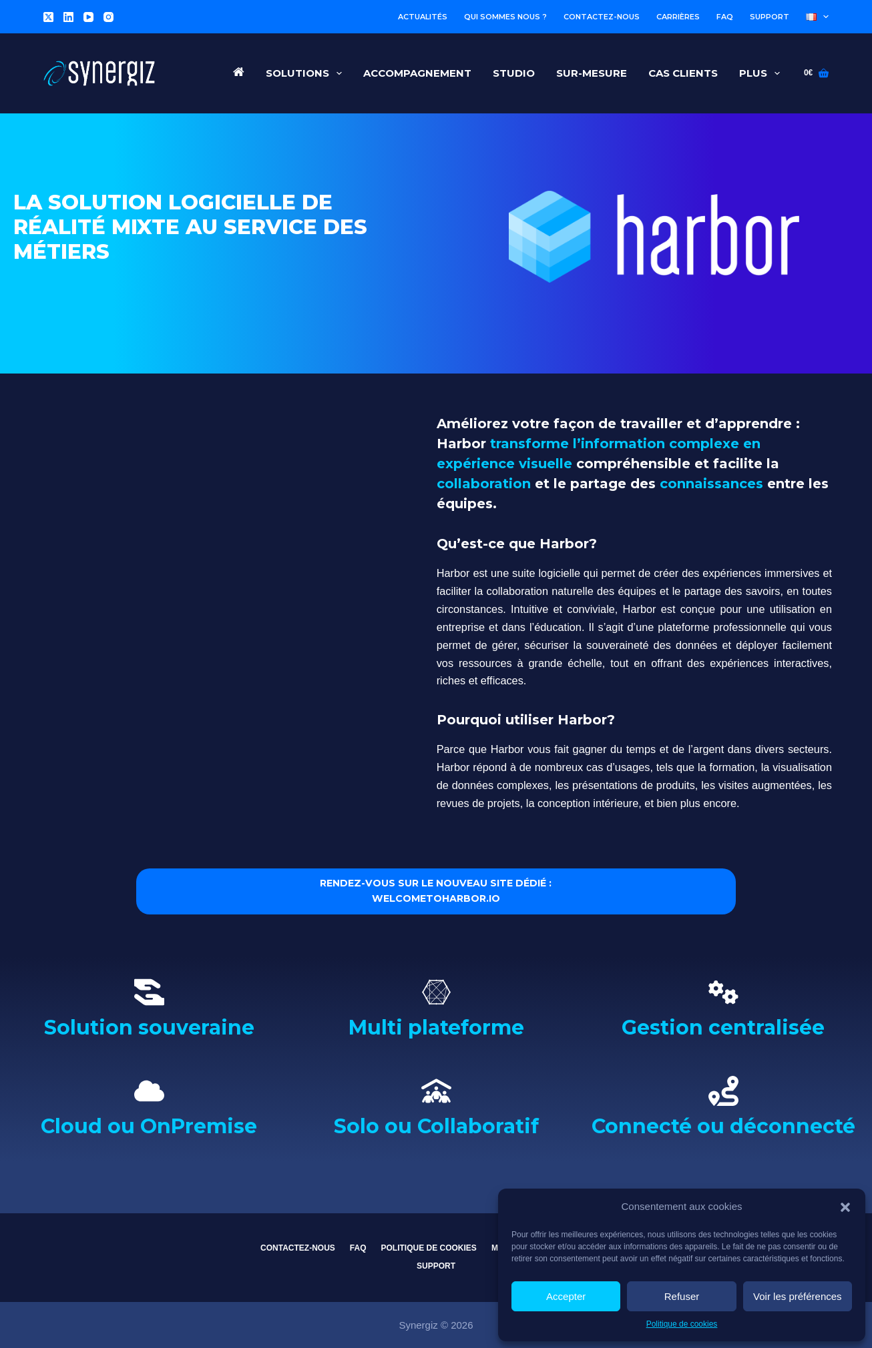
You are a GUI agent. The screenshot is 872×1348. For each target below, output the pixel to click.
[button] (845, 1207)
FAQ (724, 16)
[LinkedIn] (68, 17)
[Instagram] (108, 17)
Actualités (422, 16)
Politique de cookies (682, 1324)
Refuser (682, 1296)
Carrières (678, 16)
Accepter (566, 1296)
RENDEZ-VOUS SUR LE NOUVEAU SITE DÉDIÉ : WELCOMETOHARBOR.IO (436, 896)
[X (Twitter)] (48, 17)
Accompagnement (417, 73)
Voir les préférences (797, 1296)
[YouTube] (88, 17)
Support (769, 16)
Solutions (306, 73)
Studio (514, 73)
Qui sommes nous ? (505, 16)
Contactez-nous (602, 16)
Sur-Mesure (591, 73)
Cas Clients (683, 73)
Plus (762, 73)
